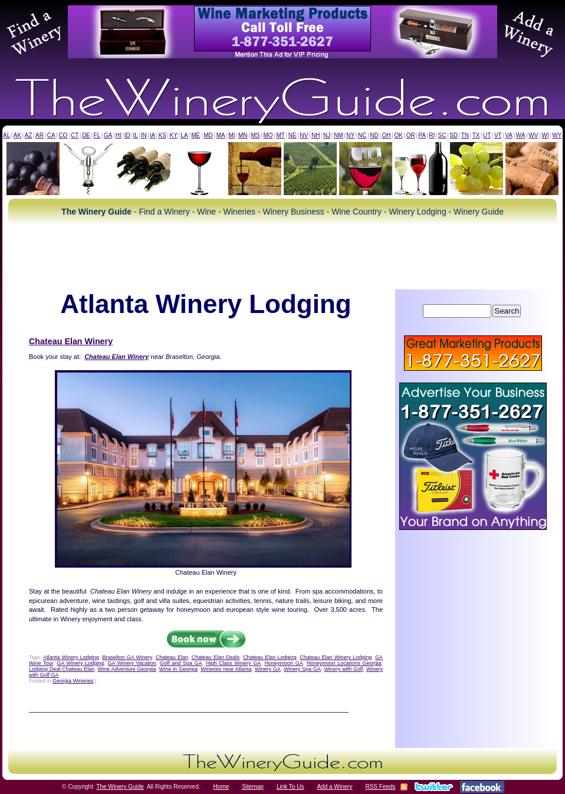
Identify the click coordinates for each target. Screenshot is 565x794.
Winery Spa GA (302, 669)
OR (410, 135)
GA (108, 135)
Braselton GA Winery (127, 657)
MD (208, 135)
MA (220, 135)
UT (487, 135)
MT (280, 135)
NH (315, 135)
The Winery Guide (120, 786)
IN (144, 135)
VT (498, 135)
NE (292, 135)
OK (398, 135)
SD (453, 135)
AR (39, 135)
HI (118, 135)
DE (86, 135)
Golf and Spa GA (181, 663)
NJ (326, 135)
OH (386, 135)
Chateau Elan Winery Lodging (336, 657)
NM (338, 135)
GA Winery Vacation (132, 663)
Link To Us (290, 786)
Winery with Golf (343, 669)
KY (173, 135)
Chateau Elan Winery (71, 341)
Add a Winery (334, 786)
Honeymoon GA (283, 663)
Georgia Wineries (73, 681)
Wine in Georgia (178, 669)
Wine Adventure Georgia (127, 669)
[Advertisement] (282, 257)
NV (304, 135)
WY (556, 135)
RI (432, 135)
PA (422, 135)
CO (62, 135)
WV (533, 135)
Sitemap (253, 786)
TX (476, 135)
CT (74, 135)
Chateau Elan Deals (216, 657)
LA (184, 135)
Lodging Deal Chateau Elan (61, 669)
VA (509, 135)
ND (374, 135)
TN (465, 135)
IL (135, 135)
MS (255, 135)
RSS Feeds (380, 786)
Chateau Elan (172, 657)
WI (544, 135)
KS (162, 135)
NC (362, 135)
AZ (28, 135)
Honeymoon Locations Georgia (344, 663)
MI (231, 135)
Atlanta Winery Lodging (71, 657)
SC (442, 135)
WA (520, 135)
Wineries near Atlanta (226, 669)
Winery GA (268, 669)
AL (6, 135)
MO (267, 135)
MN (243, 135)
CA (51, 135)
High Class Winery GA (233, 663)
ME (195, 135)
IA (152, 135)
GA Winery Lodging (80, 663)
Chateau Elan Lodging (270, 657)
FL (97, 135)
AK (17, 135)
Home (221, 786)
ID (127, 135)
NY (350, 135)
